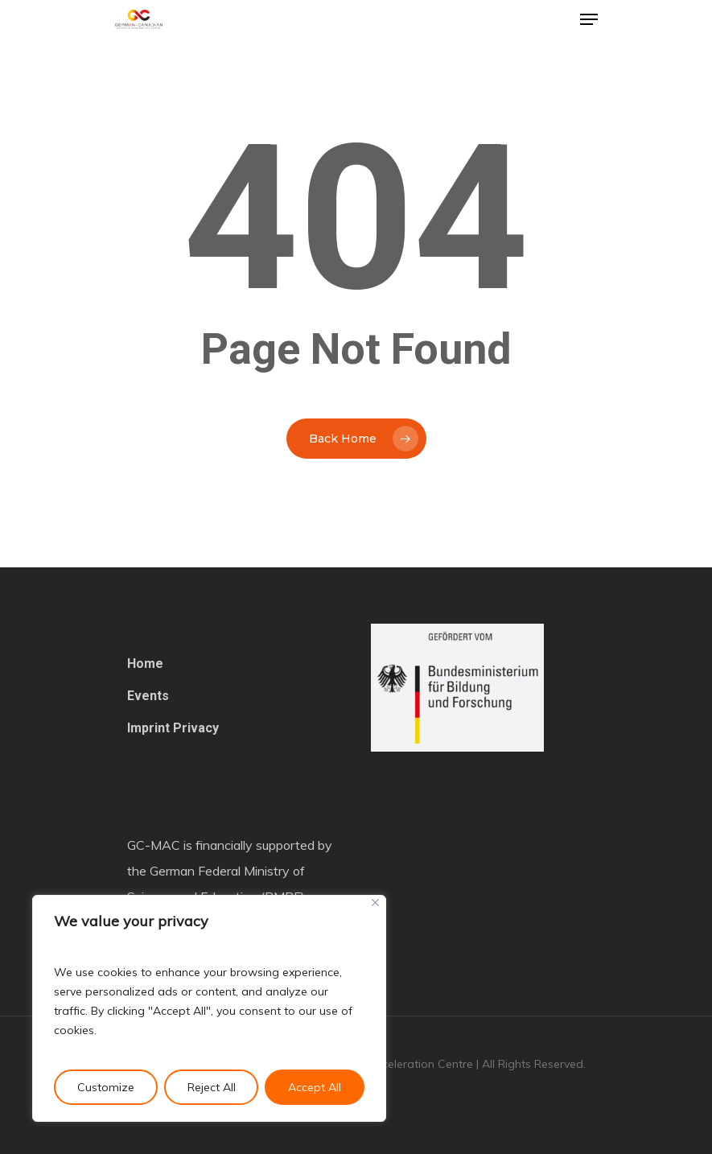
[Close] (375, 902)
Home (145, 663)
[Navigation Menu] (589, 19)
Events (148, 695)
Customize (105, 1087)
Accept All (314, 1087)
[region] (209, 1008)
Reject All (211, 1087)
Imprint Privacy (173, 728)
